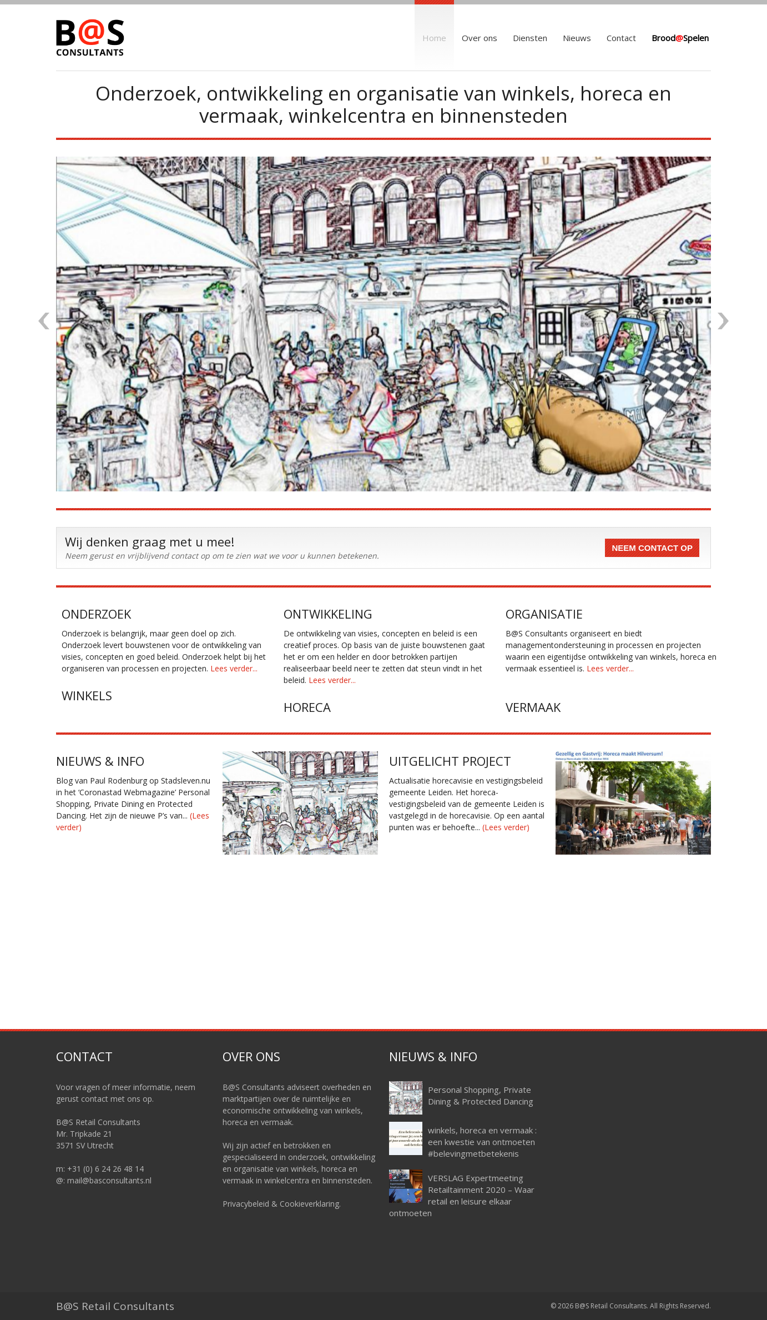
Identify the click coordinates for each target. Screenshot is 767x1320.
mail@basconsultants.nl (109, 1180)
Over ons (479, 37)
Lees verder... (234, 668)
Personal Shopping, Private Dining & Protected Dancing (480, 1095)
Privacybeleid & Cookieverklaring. (282, 1203)
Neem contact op (652, 548)
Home (434, 37)
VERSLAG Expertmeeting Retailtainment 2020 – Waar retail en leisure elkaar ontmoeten (461, 1195)
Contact (621, 37)
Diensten (530, 37)
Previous (43, 321)
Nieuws (577, 37)
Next (723, 321)
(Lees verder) (505, 827)
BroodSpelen (680, 37)
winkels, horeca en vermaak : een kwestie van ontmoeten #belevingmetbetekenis (482, 1142)
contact (94, 1098)
